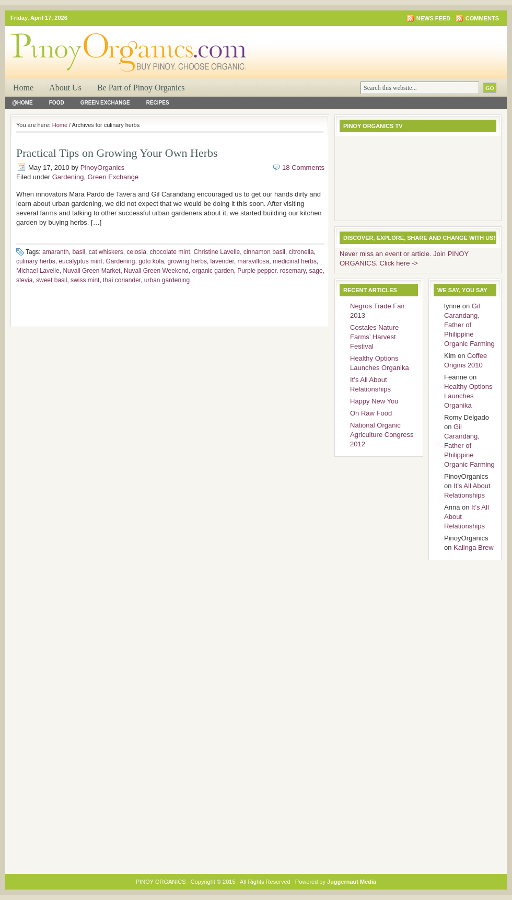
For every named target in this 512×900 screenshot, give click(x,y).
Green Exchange (105, 103)
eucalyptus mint (80, 261)
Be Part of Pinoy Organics (141, 87)
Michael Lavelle (38, 270)
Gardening (68, 177)
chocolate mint (169, 252)
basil (78, 252)
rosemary (293, 270)
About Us (65, 87)
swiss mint (85, 280)
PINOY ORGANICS (131, 45)
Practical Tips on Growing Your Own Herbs (117, 152)
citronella (301, 252)
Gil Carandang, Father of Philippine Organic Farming (469, 325)
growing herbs (187, 261)
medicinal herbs (295, 261)
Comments (482, 18)
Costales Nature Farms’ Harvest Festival (374, 337)
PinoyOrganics (102, 167)
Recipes (157, 103)
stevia (24, 280)
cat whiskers (106, 252)
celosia (136, 252)
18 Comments (303, 167)
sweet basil (51, 280)
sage (316, 270)
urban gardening (167, 280)
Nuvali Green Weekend (156, 270)
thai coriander (122, 280)
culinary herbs (35, 261)
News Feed (433, 18)
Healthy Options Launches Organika (468, 396)
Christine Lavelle (217, 252)
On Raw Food (371, 413)
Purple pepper (256, 270)
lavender (222, 261)
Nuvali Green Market (91, 270)
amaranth (55, 252)
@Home (22, 103)
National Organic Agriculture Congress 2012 (381, 434)
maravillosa (254, 261)
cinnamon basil (264, 252)
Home (23, 87)
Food (56, 103)
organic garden (213, 270)
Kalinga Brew (473, 547)
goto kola (151, 261)
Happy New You (374, 401)
